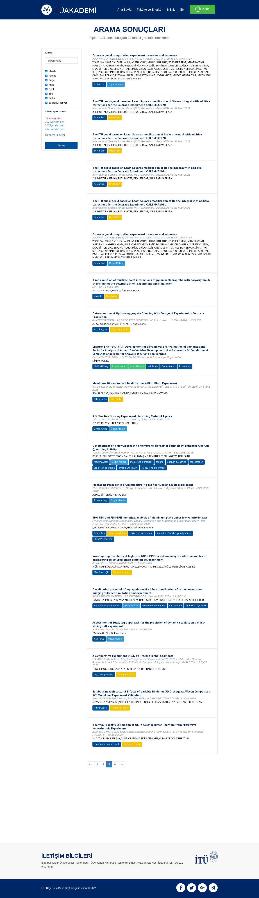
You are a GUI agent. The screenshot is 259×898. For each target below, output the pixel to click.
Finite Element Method (141, 533)
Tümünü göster (53, 118)
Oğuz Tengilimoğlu (103, 674)
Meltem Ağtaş (101, 461)
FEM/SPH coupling (103, 538)
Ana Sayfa (124, 9)
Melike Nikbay (101, 366)
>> (121, 764)
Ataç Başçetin (101, 329)
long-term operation (104, 467)
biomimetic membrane (153, 605)
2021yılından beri (54, 129)
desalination (175, 605)
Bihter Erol (99, 84)
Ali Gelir (98, 296)
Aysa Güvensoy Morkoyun (107, 605)
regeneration (196, 461)
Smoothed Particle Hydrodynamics (173, 533)
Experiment (185, 366)
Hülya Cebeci (100, 707)
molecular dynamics (196, 605)
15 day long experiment (153, 467)
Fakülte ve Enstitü (149, 9)
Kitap (51, 84)
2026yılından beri (54, 121)
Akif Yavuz (99, 638)
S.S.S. (171, 9)
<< (90, 764)
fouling (159, 461)
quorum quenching (176, 461)
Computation (168, 366)
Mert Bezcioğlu (101, 572)
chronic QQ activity (128, 467)
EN (182, 9)
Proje (51, 80)
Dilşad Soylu (100, 399)
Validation (153, 366)
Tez (51, 93)
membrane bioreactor (141, 461)
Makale (52, 71)
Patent (52, 75)
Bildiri (52, 98)
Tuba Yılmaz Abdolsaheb (106, 744)
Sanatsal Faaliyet (58, 102)
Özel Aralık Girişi (55, 135)
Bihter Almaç (100, 428)
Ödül (51, 89)
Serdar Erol (99, 117)
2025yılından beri (54, 125)
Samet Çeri (99, 533)
